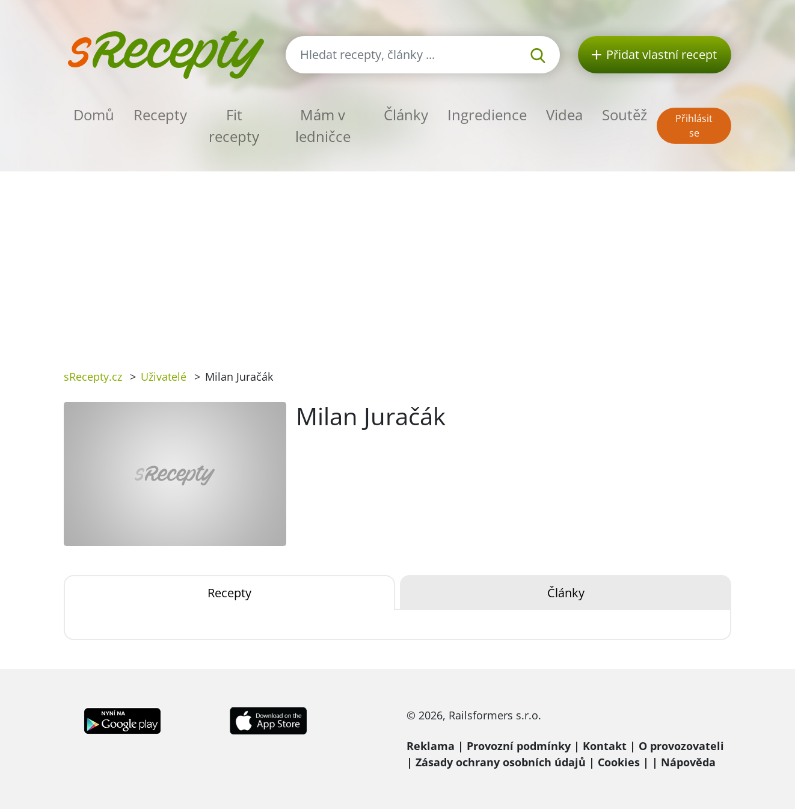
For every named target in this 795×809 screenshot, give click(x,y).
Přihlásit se (694, 126)
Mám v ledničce (323, 125)
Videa (564, 115)
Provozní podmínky (519, 746)
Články (406, 115)
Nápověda (688, 762)
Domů (93, 115)
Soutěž (624, 115)
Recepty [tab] (229, 593)
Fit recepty (234, 125)
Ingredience (487, 115)
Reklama (431, 746)
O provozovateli (681, 746)
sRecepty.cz (93, 376)
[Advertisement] (397, 261)
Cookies (619, 762)
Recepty (160, 115)
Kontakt (605, 746)
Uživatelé (163, 376)
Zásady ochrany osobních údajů (501, 762)
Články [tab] (566, 593)
